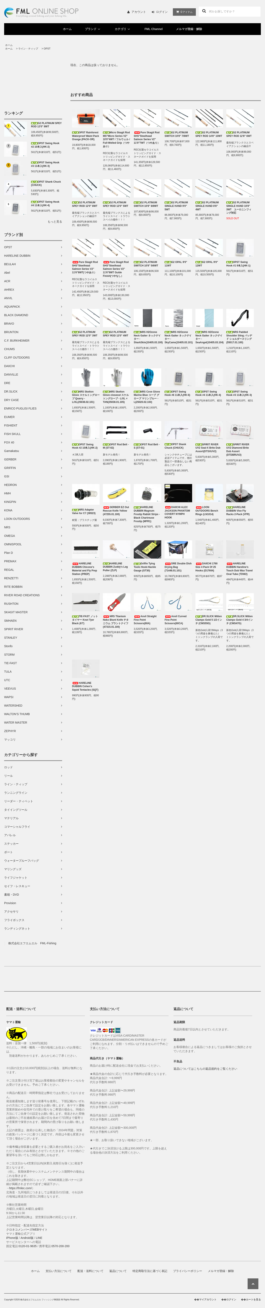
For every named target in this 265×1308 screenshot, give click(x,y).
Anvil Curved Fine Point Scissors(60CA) (176, 620)
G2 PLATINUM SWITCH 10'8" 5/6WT (146, 264)
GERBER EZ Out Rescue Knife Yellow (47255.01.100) (116, 511)
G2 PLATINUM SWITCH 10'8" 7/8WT (177, 134)
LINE (39, 1237)
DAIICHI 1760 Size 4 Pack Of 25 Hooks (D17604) (206, 567)
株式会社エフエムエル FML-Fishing (32, 943)
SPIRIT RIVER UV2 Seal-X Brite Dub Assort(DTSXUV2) (207, 448)
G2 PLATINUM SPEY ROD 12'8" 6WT (239, 134)
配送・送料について (90, 1271)
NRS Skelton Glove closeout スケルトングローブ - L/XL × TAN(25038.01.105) (116, 396)
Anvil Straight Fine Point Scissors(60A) (145, 620)
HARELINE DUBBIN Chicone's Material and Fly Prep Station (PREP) (84, 568)
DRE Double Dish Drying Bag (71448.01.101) (178, 567)
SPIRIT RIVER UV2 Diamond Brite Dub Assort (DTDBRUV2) (237, 449)
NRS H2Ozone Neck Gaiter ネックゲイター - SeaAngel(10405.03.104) (209, 337)
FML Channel (154, 29)
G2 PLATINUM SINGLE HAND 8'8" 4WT (207, 206)
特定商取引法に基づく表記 (149, 1271)
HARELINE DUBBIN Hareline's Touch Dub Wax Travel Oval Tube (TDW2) (239, 568)
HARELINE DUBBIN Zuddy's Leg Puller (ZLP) (115, 567)
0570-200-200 (61, 1246)
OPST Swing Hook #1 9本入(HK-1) (238, 264)
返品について (118, 1271)
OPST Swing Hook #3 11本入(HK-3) (45, 164)
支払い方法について (59, 1271)
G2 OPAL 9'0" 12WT (206, 264)
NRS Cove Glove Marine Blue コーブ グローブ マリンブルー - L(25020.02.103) (147, 396)
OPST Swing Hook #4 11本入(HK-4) (45, 203)
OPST (47, 48)
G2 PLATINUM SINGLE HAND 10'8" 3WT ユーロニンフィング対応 (238, 207)
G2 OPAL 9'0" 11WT (176, 264)
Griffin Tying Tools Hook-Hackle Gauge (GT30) (145, 567)
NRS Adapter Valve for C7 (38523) (83, 511)
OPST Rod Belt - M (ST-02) (116, 446)
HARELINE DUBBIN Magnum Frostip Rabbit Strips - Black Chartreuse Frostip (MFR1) (147, 514)
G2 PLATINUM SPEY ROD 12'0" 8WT (46, 125)
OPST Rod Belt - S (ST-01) (147, 446)
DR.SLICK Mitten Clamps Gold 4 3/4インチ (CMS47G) (239, 620)
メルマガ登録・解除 (189, 29)
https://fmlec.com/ (20, 1188)
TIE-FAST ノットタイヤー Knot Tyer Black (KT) (85, 620)
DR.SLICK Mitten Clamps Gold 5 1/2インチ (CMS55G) (208, 620)
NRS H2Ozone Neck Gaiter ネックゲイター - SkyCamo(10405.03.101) (178, 337)
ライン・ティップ (28, 48)
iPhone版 (12, 1237)
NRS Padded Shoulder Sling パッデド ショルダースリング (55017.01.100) (239, 337)
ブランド (93, 29)
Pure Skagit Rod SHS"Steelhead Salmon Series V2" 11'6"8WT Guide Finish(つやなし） (116, 269)
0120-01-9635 (28, 1246)
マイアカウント (208, 1299)
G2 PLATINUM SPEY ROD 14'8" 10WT (208, 134)
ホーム (67, 29)
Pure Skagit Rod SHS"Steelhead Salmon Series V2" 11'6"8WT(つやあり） (85, 267)
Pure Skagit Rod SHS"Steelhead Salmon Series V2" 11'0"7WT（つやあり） (147, 137)
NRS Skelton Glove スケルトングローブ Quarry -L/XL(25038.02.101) (86, 396)
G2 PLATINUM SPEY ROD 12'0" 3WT (84, 334)
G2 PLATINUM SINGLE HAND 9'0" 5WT (176, 206)
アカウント (138, 11)
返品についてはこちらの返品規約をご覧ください (205, 1068)
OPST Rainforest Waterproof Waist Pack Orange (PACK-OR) (85, 136)
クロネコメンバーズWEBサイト (27, 1229)
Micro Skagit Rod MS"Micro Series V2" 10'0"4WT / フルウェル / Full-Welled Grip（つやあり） (116, 139)
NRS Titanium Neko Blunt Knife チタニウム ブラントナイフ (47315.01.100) (116, 621)
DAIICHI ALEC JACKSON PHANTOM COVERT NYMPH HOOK (177, 512)
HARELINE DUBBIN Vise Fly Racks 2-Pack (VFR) (238, 511)
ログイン (162, 11)
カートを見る (253, 1299)
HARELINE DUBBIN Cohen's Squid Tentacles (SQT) (85, 686)
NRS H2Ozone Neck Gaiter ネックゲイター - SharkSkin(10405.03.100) (147, 337)
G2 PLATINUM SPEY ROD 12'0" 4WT (115, 334)
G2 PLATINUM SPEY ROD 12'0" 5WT (115, 204)
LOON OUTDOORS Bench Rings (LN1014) (206, 511)
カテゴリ (123, 29)
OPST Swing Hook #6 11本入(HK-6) (177, 393)
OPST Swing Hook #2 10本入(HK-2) (45, 145)
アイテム (183, 11)
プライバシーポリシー (187, 1271)
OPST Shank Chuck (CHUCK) (46, 183)
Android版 (26, 1237)
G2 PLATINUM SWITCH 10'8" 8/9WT (146, 204)
